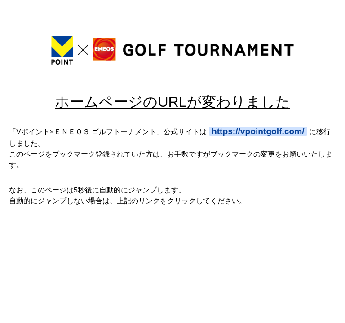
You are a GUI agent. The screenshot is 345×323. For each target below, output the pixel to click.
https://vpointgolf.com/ (258, 131)
